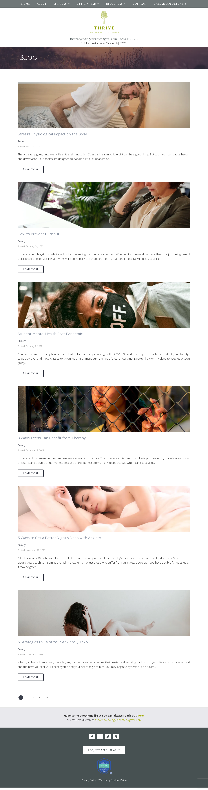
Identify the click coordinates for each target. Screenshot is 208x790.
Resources (114, 3)
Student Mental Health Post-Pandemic (50, 334)
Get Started (86, 3)
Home (25, 3)
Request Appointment (104, 752)
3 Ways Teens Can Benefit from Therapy (52, 438)
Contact (140, 3)
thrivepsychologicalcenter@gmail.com (93, 39)
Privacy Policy (88, 782)
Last (47, 699)
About (42, 3)
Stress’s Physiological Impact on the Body (52, 134)
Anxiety (22, 141)
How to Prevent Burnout (38, 234)
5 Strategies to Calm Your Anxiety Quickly (53, 643)
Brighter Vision (119, 782)
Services (60, 3)
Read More (31, 169)
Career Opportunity (170, 3)
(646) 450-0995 (129, 39)
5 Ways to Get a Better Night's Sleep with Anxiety (59, 539)
